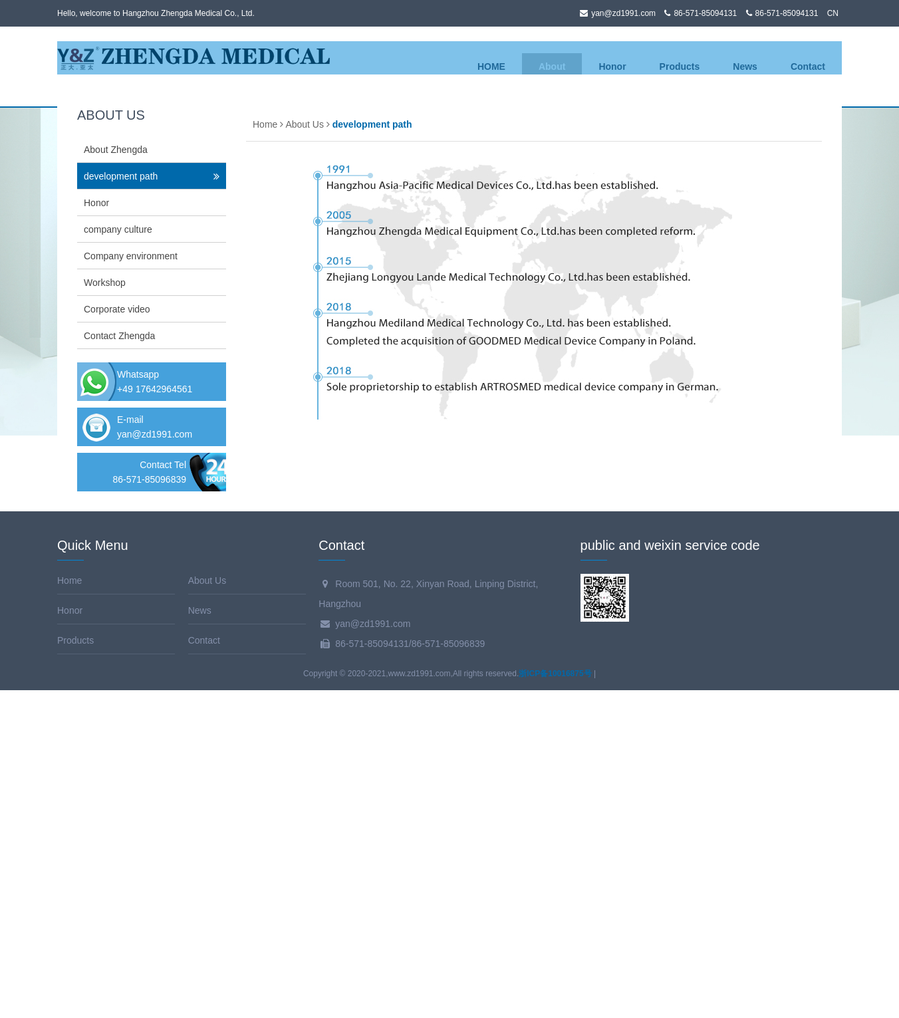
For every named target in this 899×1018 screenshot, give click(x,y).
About (552, 66)
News (745, 66)
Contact (808, 66)
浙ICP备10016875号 (555, 1001)
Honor (612, 66)
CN (832, 13)
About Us (304, 452)
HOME (491, 66)
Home (265, 452)
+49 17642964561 (154, 716)
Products (680, 66)
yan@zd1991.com (154, 762)
